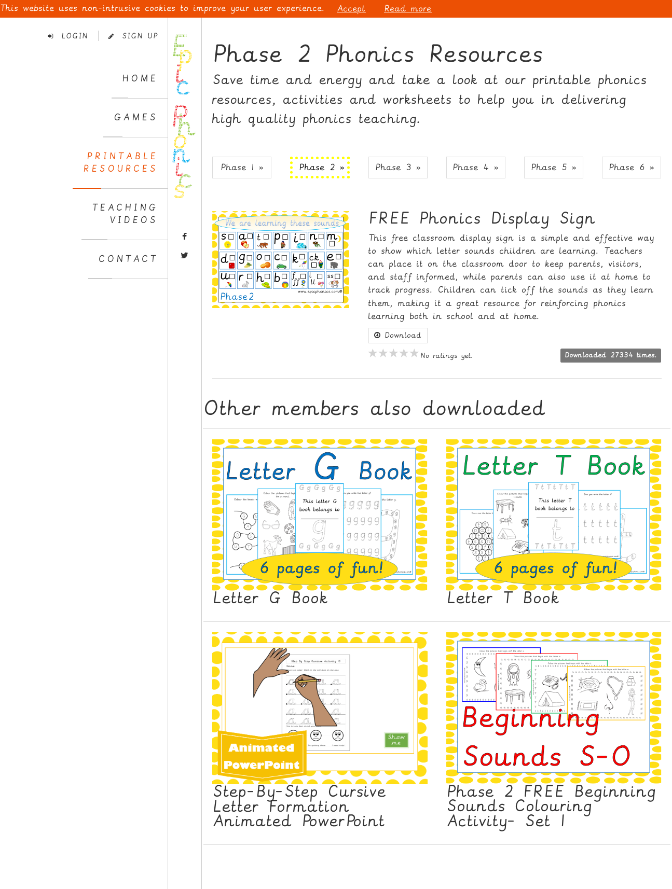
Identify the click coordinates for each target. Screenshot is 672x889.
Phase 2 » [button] (322, 167)
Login (68, 36)
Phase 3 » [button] (398, 167)
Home (140, 79)
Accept (351, 8)
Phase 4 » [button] (475, 167)
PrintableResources (120, 162)
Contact (128, 259)
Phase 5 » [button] (554, 167)
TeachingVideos (125, 214)
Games (136, 117)
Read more (408, 8)
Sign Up (133, 36)
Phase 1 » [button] (242, 167)
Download (398, 335)
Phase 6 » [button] (631, 167)
